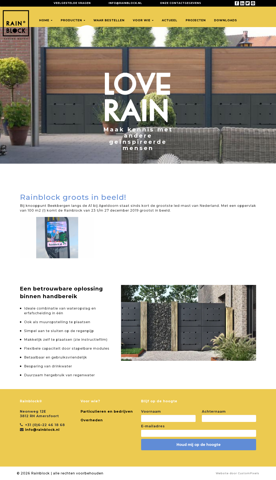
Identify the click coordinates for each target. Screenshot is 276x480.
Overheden (92, 420)
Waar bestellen (109, 20)
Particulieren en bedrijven (107, 411)
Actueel (169, 20)
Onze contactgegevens (180, 3)
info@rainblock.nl (125, 3)
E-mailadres (153, 426)
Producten (73, 20)
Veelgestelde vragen (72, 3)
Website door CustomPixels (237, 473)
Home (45, 20)
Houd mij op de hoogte (199, 444)
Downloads (225, 20)
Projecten (196, 20)
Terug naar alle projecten (54, 183)
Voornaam (151, 411)
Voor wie (143, 20)
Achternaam (214, 411)
